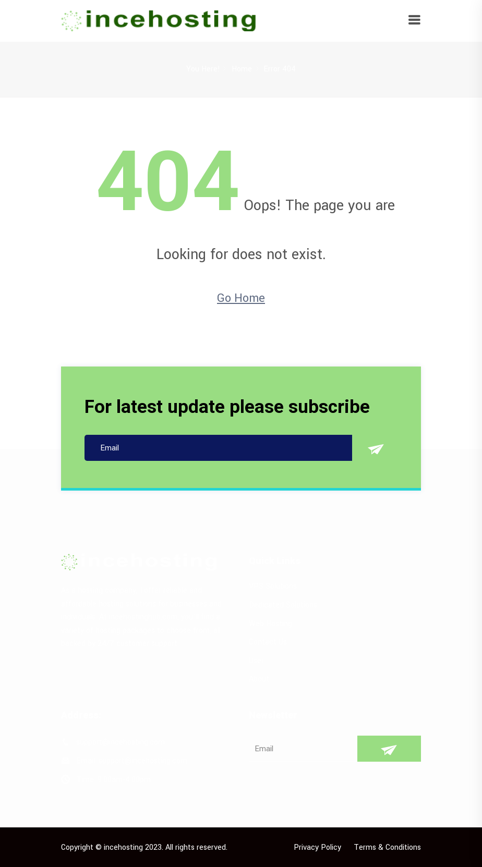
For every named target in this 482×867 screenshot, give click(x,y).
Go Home (241, 298)
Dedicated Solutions (283, 605)
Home (242, 69)
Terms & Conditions (387, 847)
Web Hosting (270, 623)
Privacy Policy (317, 847)
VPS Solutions (273, 586)
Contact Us (268, 642)
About (259, 679)
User (256, 660)
